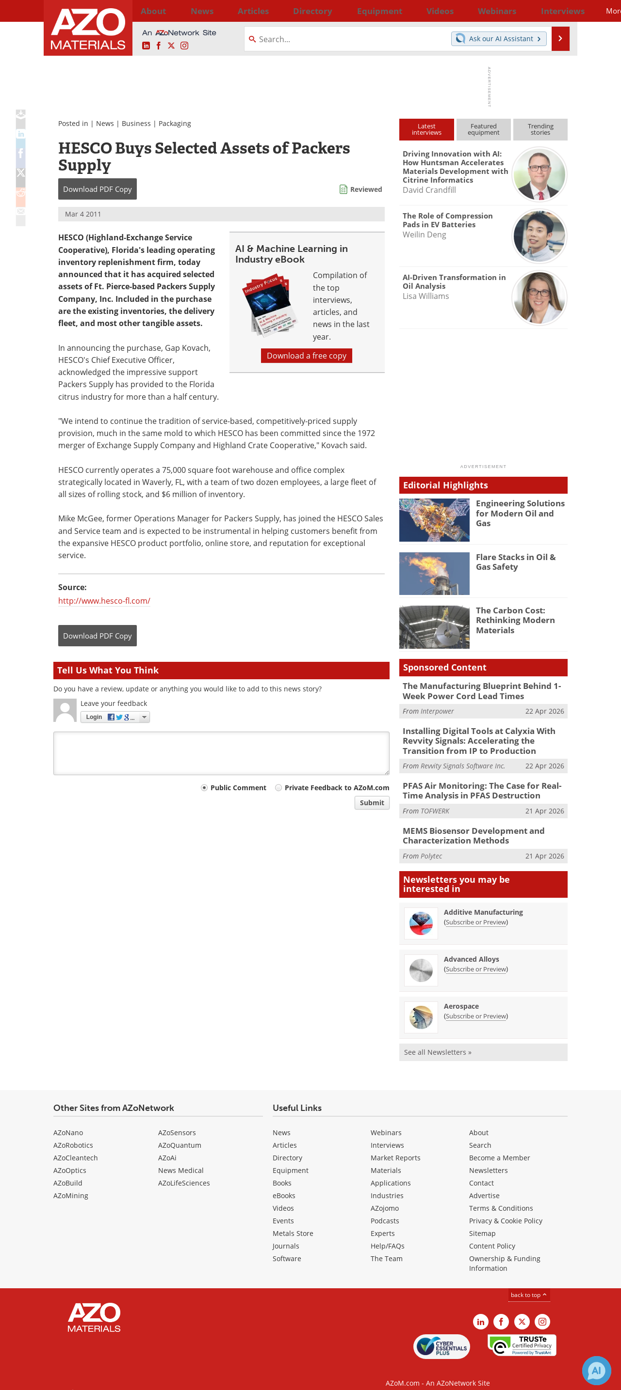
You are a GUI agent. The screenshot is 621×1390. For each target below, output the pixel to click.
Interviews (387, 1135)
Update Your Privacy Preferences (127, 1377)
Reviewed (366, 189)
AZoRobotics (73, 1135)
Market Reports (396, 1147)
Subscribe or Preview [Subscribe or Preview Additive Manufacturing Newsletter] (476, 911)
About (479, 1122)
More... (555, 11)
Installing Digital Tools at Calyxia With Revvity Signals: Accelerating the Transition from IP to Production (482, 736)
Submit (372, 802)
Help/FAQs (388, 1235)
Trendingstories (541, 129)
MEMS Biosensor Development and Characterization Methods (466, 826)
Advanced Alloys (471, 948)
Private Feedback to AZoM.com (337, 787)
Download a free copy (306, 355)
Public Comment (238, 787)
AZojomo (385, 1198)
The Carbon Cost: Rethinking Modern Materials (511, 618)
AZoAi (167, 1147)
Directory (284, 11)
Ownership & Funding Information (504, 1253)
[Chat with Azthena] (596, 1370)
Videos (283, 1198)
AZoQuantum (179, 1135)
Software (287, 1248)
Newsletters (488, 1160)
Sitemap (482, 1223)
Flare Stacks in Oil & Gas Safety (520, 561)
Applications (391, 1172)
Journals (286, 1235)
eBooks (284, 1185)
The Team (387, 1248)
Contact (481, 1172)
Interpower (437, 709)
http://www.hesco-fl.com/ (104, 600)
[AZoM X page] (171, 46)
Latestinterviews (426, 129)
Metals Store (293, 1223)
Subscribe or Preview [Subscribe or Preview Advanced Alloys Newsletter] (476, 958)
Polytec (431, 845)
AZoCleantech (75, 1147)
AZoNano (68, 1122)
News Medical (181, 1160)
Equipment (291, 1160)
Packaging (175, 123)
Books (282, 1172)
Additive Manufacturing (483, 901)
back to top (529, 1285)
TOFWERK (435, 803)
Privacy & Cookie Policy (505, 1210)
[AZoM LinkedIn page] (146, 46)
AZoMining (70, 1185)
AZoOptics (69, 1160)
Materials (386, 1160)
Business (136, 123)
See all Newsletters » (438, 1041)
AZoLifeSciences (184, 1172)
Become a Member (499, 1147)
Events (283, 1210)
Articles (285, 1135)
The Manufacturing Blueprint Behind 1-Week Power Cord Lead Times (485, 690)
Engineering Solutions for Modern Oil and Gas (522, 507)
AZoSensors (177, 1122)
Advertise (484, 1185)
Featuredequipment (484, 129)
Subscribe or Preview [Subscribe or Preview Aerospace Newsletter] (476, 1005)
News (105, 123)
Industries (387, 1185)
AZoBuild (67, 1172)
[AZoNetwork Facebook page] (159, 46)
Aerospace (461, 995)
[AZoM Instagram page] (184, 46)
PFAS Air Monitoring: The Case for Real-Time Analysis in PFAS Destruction (483, 784)
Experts (383, 1223)
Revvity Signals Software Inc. (463, 760)
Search (480, 1135)
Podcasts (385, 1210)
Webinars (386, 1122)
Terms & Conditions (501, 1198)
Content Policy (492, 1235)
